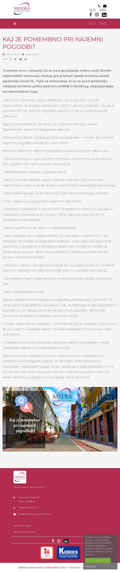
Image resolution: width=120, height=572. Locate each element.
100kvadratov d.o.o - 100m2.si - (63, 567)
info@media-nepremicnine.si (35, 514)
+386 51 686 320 (27, 507)
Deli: (5, 59)
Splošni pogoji (22, 525)
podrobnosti (90, 566)
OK (97, 560)
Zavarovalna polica (24, 531)
